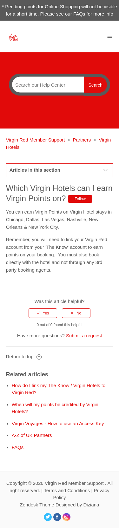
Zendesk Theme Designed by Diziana (59, 504)
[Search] (46, 85)
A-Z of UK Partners (32, 435)
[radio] (43, 313)
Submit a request (84, 335)
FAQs (18, 447)
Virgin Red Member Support (36, 139)
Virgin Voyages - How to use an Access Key (58, 423)
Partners (82, 139)
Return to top (24, 356)
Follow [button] (80, 199)
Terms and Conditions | (69, 490)
